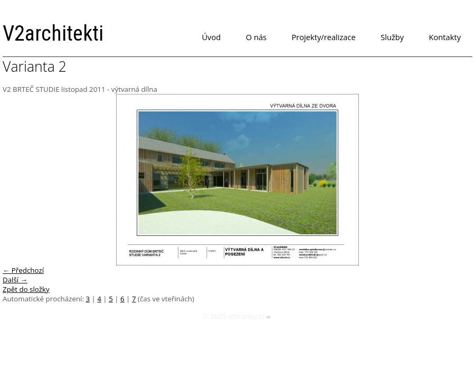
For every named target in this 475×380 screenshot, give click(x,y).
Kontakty (445, 37)
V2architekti (53, 33)
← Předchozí (23, 270)
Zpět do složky (26, 289)
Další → (15, 279)
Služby (392, 37)
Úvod (211, 37)
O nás (256, 37)
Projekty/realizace (324, 37)
